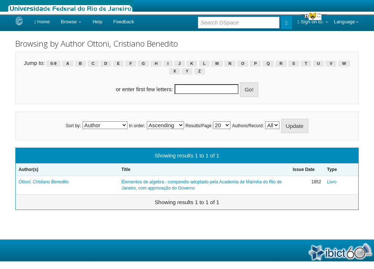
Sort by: (73, 125)
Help (97, 21)
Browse (71, 21)
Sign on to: (313, 21)
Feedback (123, 21)
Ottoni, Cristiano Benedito (44, 181)
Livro (331, 181)
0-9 (53, 63)
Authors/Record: (248, 125)
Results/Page (198, 125)
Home (42, 21)
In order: (137, 125)
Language (346, 21)
